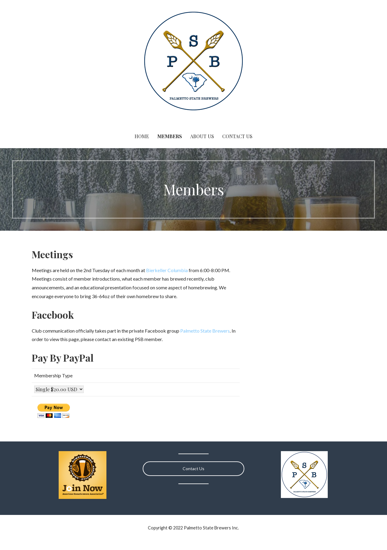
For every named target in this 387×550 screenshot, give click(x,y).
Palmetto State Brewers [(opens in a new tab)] (205, 331)
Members (169, 136)
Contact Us (237, 136)
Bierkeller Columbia (167, 270)
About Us (202, 136)
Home (142, 136)
